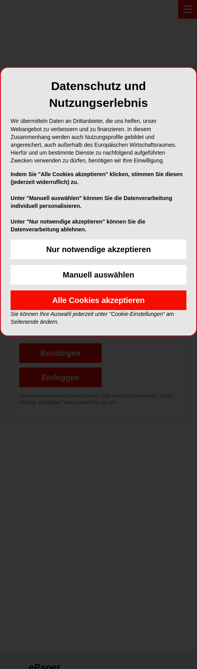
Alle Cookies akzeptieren (98, 300)
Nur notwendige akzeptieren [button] (98, 249)
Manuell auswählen (98, 274)
